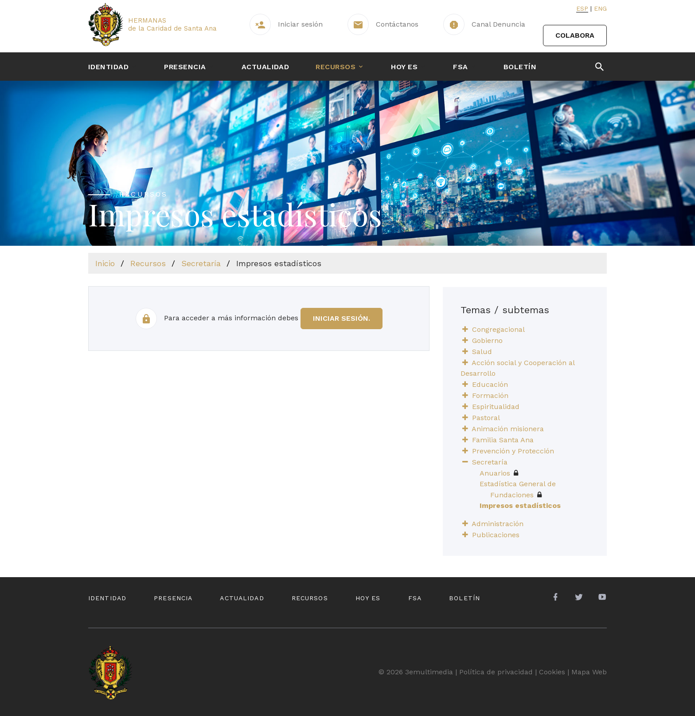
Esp (582, 8)
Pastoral (486, 417)
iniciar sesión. (341, 318)
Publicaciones (495, 535)
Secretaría (201, 263)
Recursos (335, 67)
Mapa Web (589, 672)
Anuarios (499, 473)
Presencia (185, 67)
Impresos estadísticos (520, 505)
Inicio (105, 263)
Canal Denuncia (498, 24)
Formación (490, 395)
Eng (600, 8)
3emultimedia (429, 672)
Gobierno (487, 340)
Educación (490, 384)
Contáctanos (397, 24)
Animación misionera (508, 429)
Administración (497, 523)
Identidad (108, 67)
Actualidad (265, 67)
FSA (460, 67)
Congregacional (498, 329)
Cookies (552, 672)
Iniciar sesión (300, 24)
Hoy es (404, 67)
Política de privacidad (496, 672)
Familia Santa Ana (503, 440)
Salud (482, 351)
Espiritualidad (495, 406)
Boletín (520, 67)
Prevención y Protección (513, 451)
